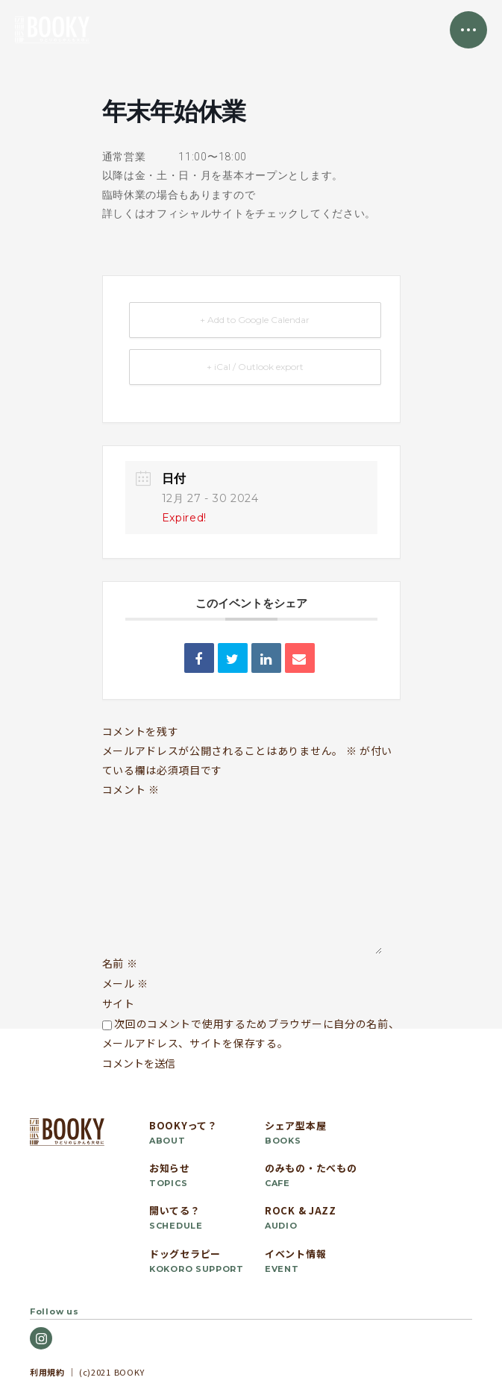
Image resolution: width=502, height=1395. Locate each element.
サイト (118, 1003)
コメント (131, 789)
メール (125, 983)
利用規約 (47, 1372)
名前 (120, 963)
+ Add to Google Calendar (255, 319)
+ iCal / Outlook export (255, 366)
